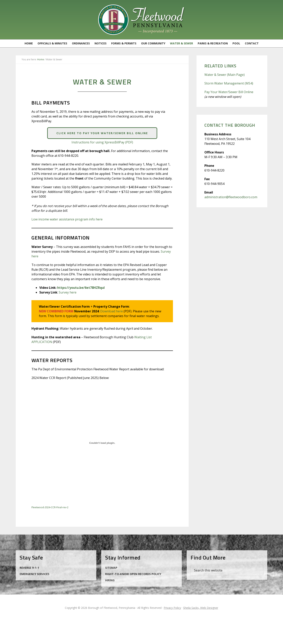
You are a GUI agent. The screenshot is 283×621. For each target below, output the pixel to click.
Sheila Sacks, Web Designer (200, 608)
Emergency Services (34, 574)
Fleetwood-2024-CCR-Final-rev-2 (49, 507)
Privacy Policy (172, 608)
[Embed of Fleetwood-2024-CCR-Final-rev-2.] (102, 443)
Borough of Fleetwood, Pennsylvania (141, 19)
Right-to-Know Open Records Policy (133, 574)
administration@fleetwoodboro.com (230, 197)
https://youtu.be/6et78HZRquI (81, 287)
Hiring (110, 580)
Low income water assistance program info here (67, 219)
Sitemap (111, 568)
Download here (111, 311)
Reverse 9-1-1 (29, 568)
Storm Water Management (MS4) (228, 83)
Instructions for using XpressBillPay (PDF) (102, 142)
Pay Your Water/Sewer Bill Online (228, 92)
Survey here (67, 292)
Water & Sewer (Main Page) (224, 74)
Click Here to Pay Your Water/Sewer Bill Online (102, 133)
